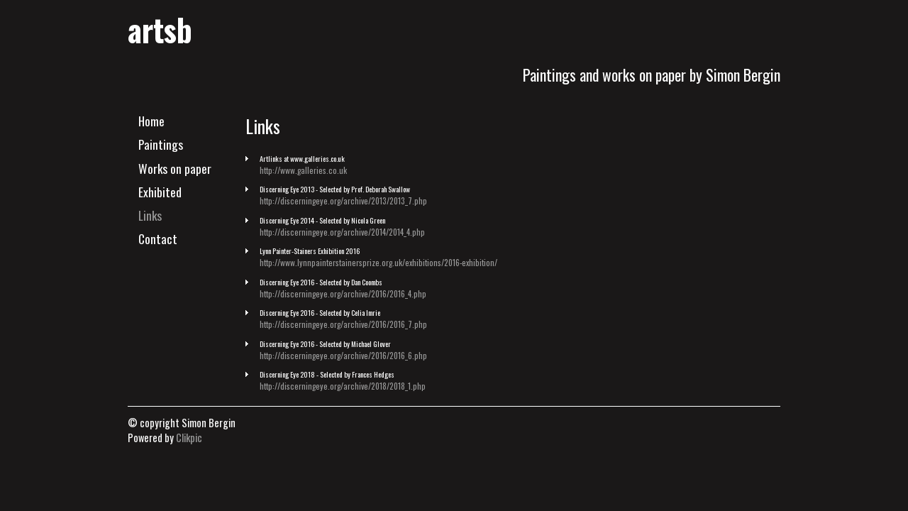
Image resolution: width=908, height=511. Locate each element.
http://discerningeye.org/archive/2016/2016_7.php (343, 324)
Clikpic (189, 437)
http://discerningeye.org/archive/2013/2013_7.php (343, 200)
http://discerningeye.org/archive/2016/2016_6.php (343, 355)
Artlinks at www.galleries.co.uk (302, 158)
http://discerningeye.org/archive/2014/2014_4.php (342, 232)
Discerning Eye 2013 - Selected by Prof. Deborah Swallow (335, 189)
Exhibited (160, 191)
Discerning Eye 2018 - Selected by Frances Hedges (327, 374)
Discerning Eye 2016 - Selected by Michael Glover (325, 344)
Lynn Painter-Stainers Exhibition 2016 (310, 251)
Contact (157, 238)
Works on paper (174, 168)
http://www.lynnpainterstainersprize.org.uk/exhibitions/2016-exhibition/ (378, 262)
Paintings (160, 144)
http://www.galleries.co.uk (303, 170)
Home (151, 120)
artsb (160, 29)
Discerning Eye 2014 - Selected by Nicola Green (322, 220)
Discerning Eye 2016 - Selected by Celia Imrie (320, 312)
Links (150, 215)
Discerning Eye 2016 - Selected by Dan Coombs (321, 282)
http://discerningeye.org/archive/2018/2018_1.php (343, 386)
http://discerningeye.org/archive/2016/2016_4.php (343, 293)
